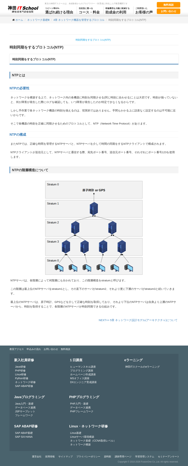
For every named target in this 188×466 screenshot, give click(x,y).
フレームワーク (24, 415)
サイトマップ (65, 456)
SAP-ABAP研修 (24, 386)
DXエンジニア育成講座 (83, 382)
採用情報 (50, 456)
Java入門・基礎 (24, 403)
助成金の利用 (117, 10)
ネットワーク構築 (80, 444)
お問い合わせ (168, 11)
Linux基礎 (75, 432)
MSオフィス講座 (79, 378)
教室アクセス (17, 349)
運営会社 (36, 456)
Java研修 (20, 366)
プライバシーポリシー (88, 456)
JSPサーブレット (25, 411)
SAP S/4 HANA (23, 436)
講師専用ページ (123, 456)
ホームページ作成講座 (83, 374)
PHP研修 (20, 370)
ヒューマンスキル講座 (83, 366)
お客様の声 (144, 10)
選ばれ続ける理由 (59, 10)
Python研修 (21, 378)
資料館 (107, 456)
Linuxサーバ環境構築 (82, 436)
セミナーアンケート (168, 456)
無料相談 (168, 4)
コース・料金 (89, 10)
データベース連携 (25, 407)
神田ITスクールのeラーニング (142, 366)
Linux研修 (20, 374)
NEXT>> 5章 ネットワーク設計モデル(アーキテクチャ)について (138, 320)
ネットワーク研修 (25, 382)
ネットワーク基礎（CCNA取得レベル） (93, 440)
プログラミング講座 (81, 370)
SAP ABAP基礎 (24, 432)
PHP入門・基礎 (79, 403)
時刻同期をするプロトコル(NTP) (93, 39)
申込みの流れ (34, 349)
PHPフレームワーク (81, 411)
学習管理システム (144, 456)
